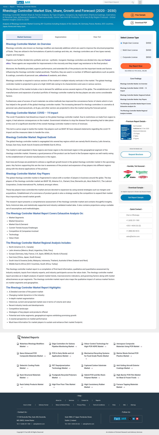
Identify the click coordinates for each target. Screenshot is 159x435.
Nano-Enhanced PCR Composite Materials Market (33, 354)
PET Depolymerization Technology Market (61, 366)
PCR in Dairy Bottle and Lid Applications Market (63, 354)
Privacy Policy (81, 405)
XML (124, 405)
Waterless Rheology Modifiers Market (32, 345)
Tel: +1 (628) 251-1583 (24, 424)
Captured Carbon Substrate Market (95, 366)
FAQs (114, 405)
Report (12, 7)
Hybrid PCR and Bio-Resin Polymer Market (94, 376)
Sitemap (133, 405)
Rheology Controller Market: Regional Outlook (135, 95)
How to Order (27, 405)
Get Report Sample (136, 197)
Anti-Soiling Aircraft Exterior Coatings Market (127, 366)
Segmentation (60, 37)
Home (5, 7)
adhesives (43, 75)
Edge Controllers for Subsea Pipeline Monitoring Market (64, 345)
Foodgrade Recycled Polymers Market (64, 376)
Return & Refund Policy (63, 405)
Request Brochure (136, 154)
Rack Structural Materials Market (30, 376)
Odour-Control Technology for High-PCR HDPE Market (96, 345)
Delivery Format (43, 405)
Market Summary (24, 37)
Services (71, 400)
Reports (98, 400)
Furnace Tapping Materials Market (127, 385)
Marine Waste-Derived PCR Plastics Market (127, 354)
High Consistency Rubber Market (94, 385)
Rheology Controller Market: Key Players (133, 99)
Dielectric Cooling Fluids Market (29, 366)
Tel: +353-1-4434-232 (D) (72, 424)
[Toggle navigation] (140, 2)
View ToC (97, 37)
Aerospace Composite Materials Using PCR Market (129, 345)
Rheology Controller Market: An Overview (133, 84)
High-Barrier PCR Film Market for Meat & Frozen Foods (128, 376)
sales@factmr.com (39, 424)
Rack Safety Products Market (31, 385)
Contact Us (85, 400)
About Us (58, 400)
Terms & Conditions (99, 405)
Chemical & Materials (139, 131)
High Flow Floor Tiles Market (63, 385)
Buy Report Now (135, 66)
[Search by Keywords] (119, 2)
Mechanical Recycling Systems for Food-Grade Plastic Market (96, 356)
